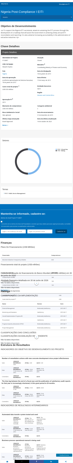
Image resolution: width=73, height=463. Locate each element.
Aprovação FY (7, 99)
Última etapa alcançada (10, 119)
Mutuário (41, 64)
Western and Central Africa (45, 95)
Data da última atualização (46, 119)
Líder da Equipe (7, 64)
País (3, 71)
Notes (4, 125)
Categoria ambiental (44, 106)
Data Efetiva (41, 77)
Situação (40, 58)
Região (39, 92)
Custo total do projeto (10, 86)
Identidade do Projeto (10, 58)
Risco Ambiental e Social (10, 112)
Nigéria (4, 74)
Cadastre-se (61, 231)
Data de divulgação (44, 71)
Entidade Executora (44, 86)
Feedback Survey (64, 455)
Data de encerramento (45, 112)
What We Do (4, 4)
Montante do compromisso (11, 106)
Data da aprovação (9, 77)
